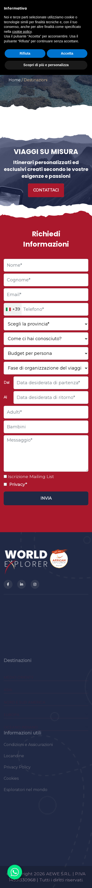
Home (15, 80)
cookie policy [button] (21, 32)
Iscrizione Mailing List (30, 476)
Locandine (14, 758)
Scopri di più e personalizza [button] (45, 65)
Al (5, 397)
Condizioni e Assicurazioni (28, 747)
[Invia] (46, 498)
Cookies (11, 781)
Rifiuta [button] (25, 53)
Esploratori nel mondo (25, 792)
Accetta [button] (67, 53)
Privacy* (17, 484)
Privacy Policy (17, 769)
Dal (6, 382)
